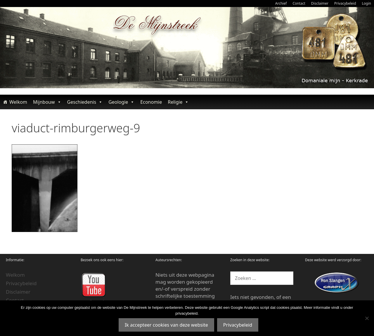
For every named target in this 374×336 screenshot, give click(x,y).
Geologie (121, 102)
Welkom (18, 102)
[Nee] (367, 318)
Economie (151, 102)
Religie (178, 102)
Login (366, 3)
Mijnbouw (47, 102)
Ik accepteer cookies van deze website (166, 325)
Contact (298, 3)
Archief (281, 3)
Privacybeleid (345, 3)
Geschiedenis (85, 102)
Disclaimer (319, 3)
